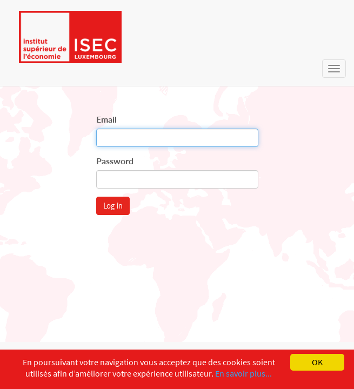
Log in (113, 205)
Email (106, 119)
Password (114, 161)
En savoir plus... (243, 373)
